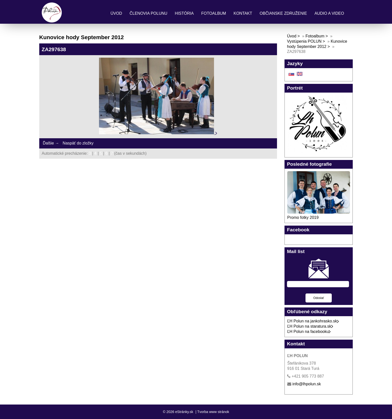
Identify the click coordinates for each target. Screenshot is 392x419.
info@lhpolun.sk (306, 384)
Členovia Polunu (148, 13)
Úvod (116, 13)
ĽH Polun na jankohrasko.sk (313, 321)
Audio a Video (329, 13)
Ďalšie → (51, 143)
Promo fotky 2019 (302, 217)
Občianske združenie (283, 13)
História (184, 13)
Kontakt (243, 13)
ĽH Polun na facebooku (309, 331)
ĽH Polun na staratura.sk (310, 326)
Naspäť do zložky (78, 143)
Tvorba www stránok (213, 412)
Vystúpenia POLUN (304, 41)
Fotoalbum (213, 13)
